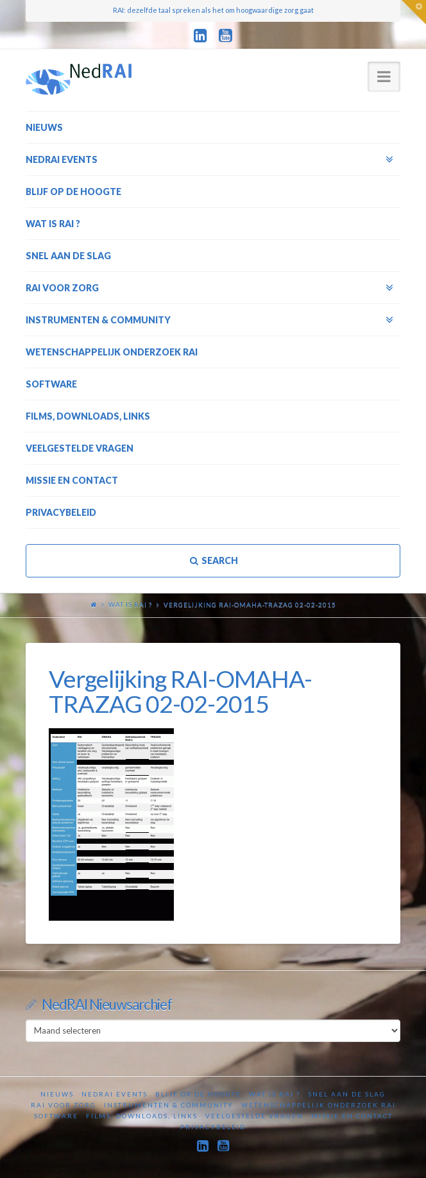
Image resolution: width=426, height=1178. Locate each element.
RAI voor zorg (63, 1105)
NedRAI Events (114, 1094)
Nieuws (57, 1094)
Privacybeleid (213, 1127)
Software (56, 1116)
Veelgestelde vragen (254, 1116)
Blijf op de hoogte (198, 1094)
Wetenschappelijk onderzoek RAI (318, 1105)
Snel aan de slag (347, 1094)
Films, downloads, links (142, 1116)
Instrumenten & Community (169, 1105)
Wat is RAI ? (130, 604)
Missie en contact (352, 1116)
